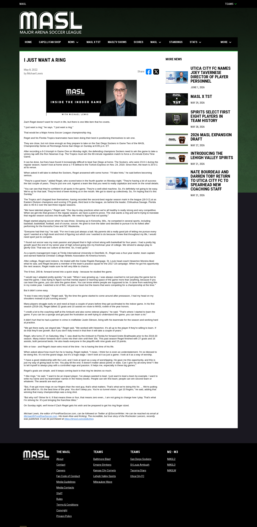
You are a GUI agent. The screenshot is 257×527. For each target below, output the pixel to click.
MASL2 (171, 459)
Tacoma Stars (138, 470)
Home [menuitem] (28, 42)
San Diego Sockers (140, 459)
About (59, 459)
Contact (60, 464)
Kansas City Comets (104, 470)
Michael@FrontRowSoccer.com (40, 416)
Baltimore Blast (102, 459)
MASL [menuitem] (156, 42)
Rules (59, 499)
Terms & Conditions (67, 504)
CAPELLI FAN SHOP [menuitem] (51, 42)
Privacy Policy (64, 516)
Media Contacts (65, 487)
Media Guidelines (65, 481)
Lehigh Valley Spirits (104, 476)
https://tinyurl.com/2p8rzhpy (78, 418)
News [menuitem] (73, 42)
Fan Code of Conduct (68, 476)
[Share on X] (156, 72)
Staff (59, 493)
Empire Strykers (102, 464)
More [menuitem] (226, 42)
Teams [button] (231, 4)
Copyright (61, 510)
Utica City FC (137, 476)
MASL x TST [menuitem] (94, 42)
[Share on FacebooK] (149, 72)
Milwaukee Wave (102, 481)
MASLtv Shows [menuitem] (117, 42)
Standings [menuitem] (176, 42)
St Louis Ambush (139, 464)
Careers (60, 470)
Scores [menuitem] (138, 42)
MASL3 (171, 464)
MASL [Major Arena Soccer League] (22, 4)
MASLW (171, 470)
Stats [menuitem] (196, 42)
